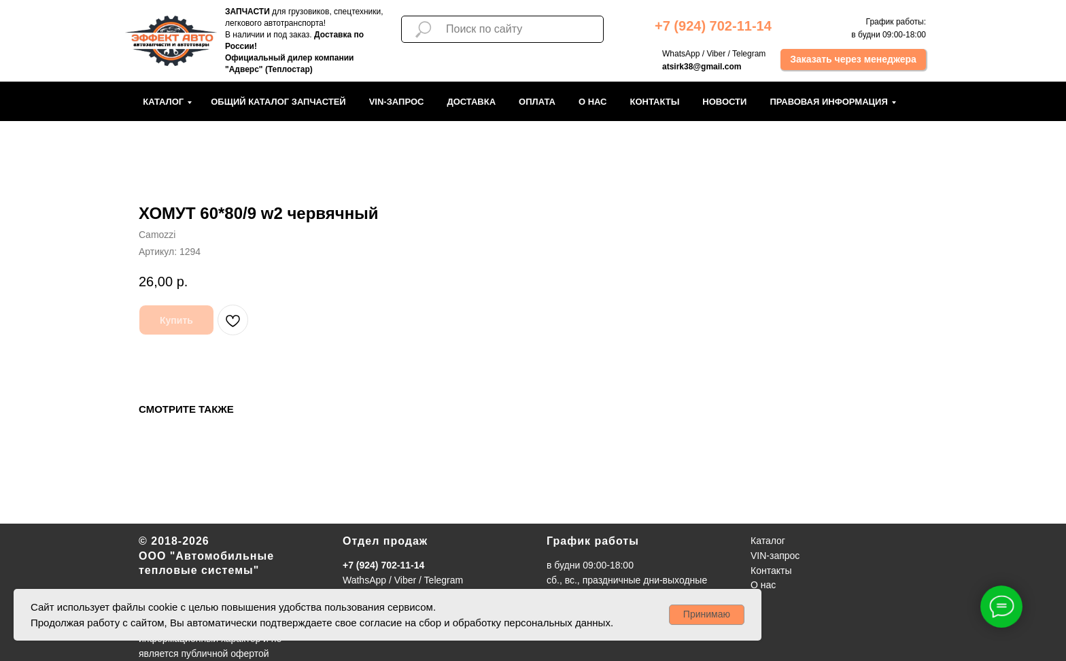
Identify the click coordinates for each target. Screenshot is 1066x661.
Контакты (654, 102)
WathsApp (364, 580)
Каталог (163, 102)
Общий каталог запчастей (278, 102)
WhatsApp (681, 53)
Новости (724, 102)
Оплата (537, 102)
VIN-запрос (396, 102)
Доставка (471, 102)
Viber (715, 53)
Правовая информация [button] (828, 102)
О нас (593, 102)
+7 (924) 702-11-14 (383, 565)
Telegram (749, 53)
